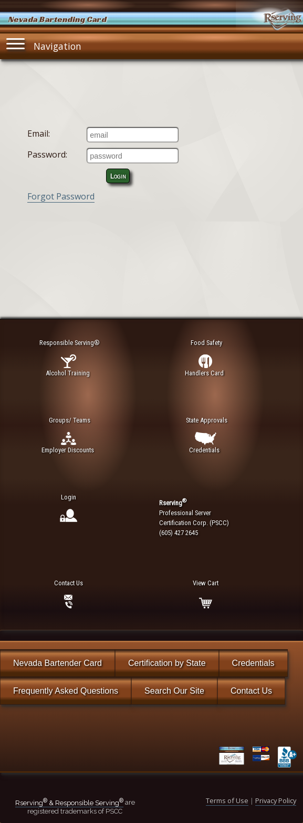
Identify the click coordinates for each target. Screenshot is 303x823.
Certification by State (167, 663)
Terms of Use (227, 800)
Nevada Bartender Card (57, 663)
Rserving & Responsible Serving (69, 803)
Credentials (253, 663)
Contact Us (251, 690)
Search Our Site (174, 690)
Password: (47, 154)
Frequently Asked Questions (65, 690)
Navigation (44, 43)
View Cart (206, 583)
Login (118, 176)
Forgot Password (61, 196)
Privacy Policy (275, 800)
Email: (38, 133)
